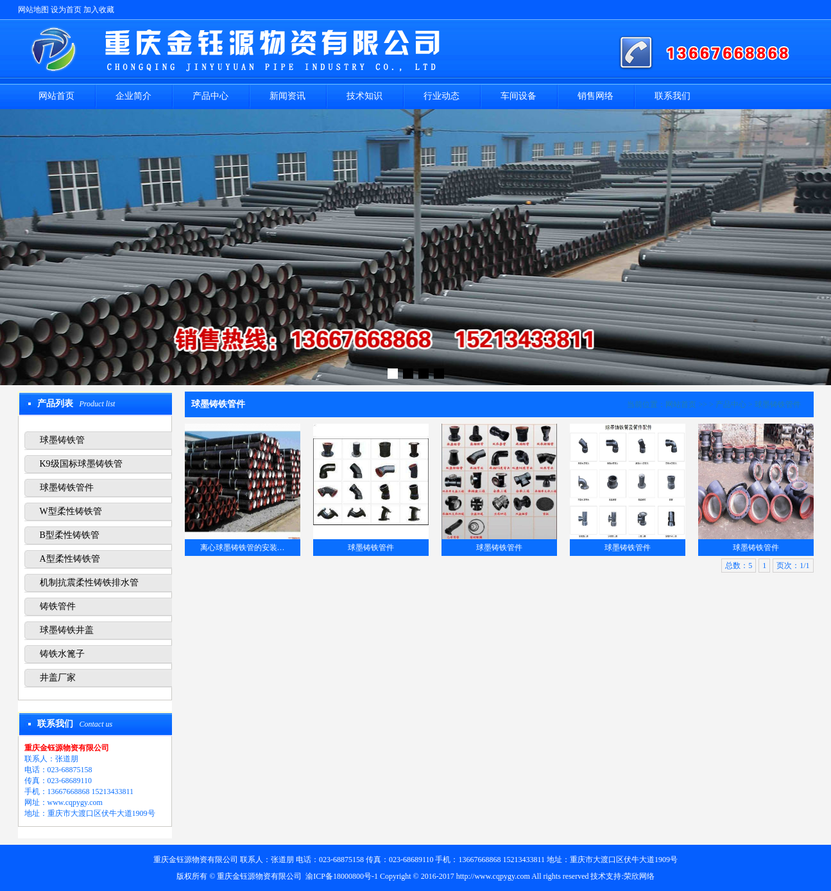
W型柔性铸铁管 (71, 511)
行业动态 (441, 96)
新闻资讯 (287, 96)
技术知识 (364, 96)
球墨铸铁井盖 (67, 630)
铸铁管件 (58, 606)
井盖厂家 (58, 677)
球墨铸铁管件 (67, 487)
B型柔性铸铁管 (69, 535)
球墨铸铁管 (62, 440)
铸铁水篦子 (62, 654)
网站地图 (33, 9)
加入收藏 (98, 9)
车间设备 (518, 96)
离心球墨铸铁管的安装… (242, 547)
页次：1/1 (792, 565)
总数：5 (738, 565)
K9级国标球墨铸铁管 (81, 464)
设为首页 (66, 9)
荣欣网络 (639, 876)
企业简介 (133, 96)
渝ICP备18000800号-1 (341, 876)
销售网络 (595, 96)
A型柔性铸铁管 (70, 559)
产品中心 (210, 96)
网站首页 (56, 96)
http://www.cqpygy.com (493, 876)
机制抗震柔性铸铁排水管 (89, 582)
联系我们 (672, 96)
